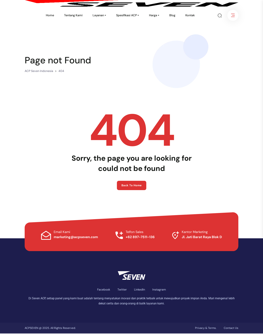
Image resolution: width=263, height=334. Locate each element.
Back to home (131, 185)
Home (50, 15)
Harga (153, 15)
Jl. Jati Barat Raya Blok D (200, 237)
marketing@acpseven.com (78, 237)
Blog (172, 15)
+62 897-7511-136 (140, 237)
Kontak (190, 15)
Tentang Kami (73, 15)
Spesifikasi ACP (126, 15)
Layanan (98, 15)
